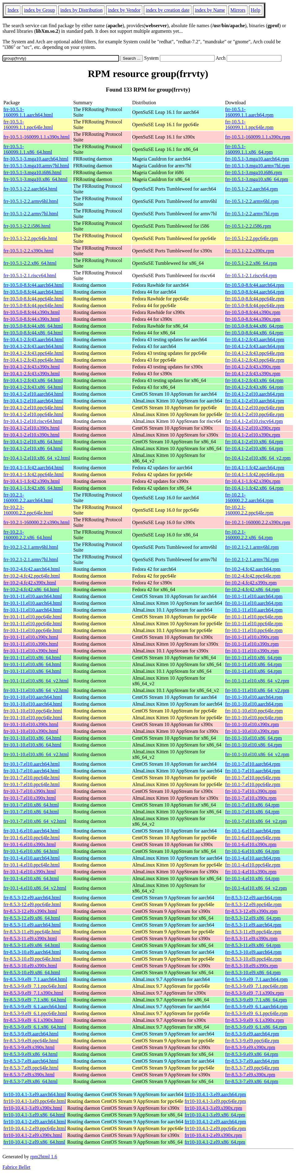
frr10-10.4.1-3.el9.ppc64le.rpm (215, 1101)
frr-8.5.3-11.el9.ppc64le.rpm (253, 931)
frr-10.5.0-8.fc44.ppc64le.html (33, 298)
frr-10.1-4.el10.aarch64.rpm (252, 858)
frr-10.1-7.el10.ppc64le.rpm (252, 777)
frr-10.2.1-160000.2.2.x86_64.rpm (249, 534)
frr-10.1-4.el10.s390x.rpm (251, 871)
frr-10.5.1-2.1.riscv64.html (29, 275)
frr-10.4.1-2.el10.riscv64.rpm (254, 421)
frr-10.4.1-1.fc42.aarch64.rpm (254, 467)
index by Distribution (81, 10)
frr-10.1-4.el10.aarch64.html (31, 858)
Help (255, 10)
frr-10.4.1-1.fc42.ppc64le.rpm (254, 474)
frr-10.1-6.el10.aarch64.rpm (252, 830)
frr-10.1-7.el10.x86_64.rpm (252, 804)
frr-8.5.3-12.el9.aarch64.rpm (253, 897)
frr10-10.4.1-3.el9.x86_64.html (34, 1114)
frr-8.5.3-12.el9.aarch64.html (32, 897)
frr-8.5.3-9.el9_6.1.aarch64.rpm (256, 1006)
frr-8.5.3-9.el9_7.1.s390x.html (33, 993)
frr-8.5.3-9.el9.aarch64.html (30, 1033)
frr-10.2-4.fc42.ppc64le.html (31, 576)
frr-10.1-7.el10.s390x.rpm (251, 791)
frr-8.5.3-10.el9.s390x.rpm (251, 965)
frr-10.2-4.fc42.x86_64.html (31, 589)
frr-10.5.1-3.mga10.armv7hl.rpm (257, 165)
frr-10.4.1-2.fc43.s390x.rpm (253, 366)
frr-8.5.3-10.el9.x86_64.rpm (253, 972)
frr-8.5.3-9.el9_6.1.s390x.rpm (254, 1020)
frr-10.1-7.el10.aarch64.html (31, 764)
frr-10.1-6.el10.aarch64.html (31, 830)
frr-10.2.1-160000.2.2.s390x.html (36, 522)
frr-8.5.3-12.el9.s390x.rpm (251, 911)
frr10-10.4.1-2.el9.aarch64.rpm (215, 1121)
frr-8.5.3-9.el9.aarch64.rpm (252, 1033)
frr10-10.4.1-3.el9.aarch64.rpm (215, 1094)
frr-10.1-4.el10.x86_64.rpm (252, 878)
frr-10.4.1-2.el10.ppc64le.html (33, 407)
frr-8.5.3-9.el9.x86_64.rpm (251, 1054)
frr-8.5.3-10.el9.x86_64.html (31, 972)
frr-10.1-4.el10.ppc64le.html (31, 864)
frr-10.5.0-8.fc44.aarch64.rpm (254, 285)
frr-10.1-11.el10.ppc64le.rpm (254, 616)
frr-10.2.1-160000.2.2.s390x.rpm (257, 522)
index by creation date (168, 10)
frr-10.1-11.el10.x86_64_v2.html (36, 680)
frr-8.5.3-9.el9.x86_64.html (30, 1054)
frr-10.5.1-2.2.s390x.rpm (249, 250)
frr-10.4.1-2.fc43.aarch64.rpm (254, 339)
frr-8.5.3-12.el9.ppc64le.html (32, 904)
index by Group (39, 10)
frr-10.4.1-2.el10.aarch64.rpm (254, 394)
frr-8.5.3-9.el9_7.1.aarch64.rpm (256, 979)
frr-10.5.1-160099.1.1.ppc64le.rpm (249, 124)
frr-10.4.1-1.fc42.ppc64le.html (33, 474)
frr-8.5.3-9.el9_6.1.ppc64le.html (35, 1013)
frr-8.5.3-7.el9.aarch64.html (30, 1061)
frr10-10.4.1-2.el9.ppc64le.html (34, 1128)
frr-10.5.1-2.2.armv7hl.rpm (252, 213)
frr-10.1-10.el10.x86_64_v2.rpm (257, 754)
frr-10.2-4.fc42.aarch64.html (31, 569)
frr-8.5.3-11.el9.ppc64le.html (32, 931)
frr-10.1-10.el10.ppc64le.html (32, 710)
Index (13, 10)
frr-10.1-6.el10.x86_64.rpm (252, 851)
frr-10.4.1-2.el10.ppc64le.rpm (254, 407)
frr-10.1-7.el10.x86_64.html (31, 804)
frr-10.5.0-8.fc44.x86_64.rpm (254, 326)
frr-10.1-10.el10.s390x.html (30, 724)
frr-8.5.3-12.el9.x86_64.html (31, 918)
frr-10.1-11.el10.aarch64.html (32, 596)
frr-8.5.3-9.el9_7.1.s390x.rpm (254, 993)
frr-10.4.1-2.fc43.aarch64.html (33, 339)
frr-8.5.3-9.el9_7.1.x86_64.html (34, 999)
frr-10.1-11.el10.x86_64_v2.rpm (257, 680)
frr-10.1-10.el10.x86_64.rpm (253, 738)
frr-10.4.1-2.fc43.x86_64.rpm (254, 380)
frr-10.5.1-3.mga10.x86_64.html (35, 179)
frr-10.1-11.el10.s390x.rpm (252, 637)
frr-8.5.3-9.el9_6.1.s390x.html (33, 1020)
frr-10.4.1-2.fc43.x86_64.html (33, 380)
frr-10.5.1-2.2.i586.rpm (248, 226)
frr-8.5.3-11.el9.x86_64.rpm (253, 945)
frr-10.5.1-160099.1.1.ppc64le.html (28, 124)
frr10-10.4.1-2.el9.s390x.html (32, 1135)
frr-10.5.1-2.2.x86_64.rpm (251, 263)
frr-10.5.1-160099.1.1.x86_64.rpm (249, 149)
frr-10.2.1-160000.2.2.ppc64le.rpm (249, 510)
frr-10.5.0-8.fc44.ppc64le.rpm (254, 298)
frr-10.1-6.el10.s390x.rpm (251, 844)
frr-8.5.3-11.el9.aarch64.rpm (253, 925)
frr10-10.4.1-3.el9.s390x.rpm (213, 1108)
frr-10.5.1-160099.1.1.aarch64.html (28, 112)
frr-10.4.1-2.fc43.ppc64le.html (33, 353)
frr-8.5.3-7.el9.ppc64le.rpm (252, 1067)
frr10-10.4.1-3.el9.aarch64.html (34, 1094)
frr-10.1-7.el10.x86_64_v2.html (34, 821)
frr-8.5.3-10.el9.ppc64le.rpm (253, 959)
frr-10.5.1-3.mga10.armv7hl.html (36, 165)
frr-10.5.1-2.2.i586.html (26, 226)
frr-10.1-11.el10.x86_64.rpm (253, 657)
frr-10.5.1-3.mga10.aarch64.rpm (257, 158)
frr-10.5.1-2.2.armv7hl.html (30, 213)
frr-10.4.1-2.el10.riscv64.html (32, 421)
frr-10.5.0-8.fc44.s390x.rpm (253, 312)
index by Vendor (124, 10)
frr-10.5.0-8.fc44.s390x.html (31, 312)
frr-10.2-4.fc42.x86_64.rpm (252, 589)
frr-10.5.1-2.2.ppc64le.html (30, 238)
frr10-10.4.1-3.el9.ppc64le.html (34, 1101)
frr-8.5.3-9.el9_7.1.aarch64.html (35, 979)
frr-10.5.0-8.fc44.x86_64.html (33, 326)
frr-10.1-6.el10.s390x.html (29, 844)
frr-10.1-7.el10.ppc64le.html (31, 777)
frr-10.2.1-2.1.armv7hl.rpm (252, 559)
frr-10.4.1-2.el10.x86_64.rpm (254, 441)
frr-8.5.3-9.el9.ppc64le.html (30, 1040)
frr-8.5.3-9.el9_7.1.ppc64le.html (35, 986)
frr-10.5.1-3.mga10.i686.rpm (253, 172)
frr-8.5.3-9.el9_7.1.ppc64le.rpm (256, 986)
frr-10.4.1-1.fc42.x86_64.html (33, 488)
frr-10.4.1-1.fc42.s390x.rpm (253, 481)
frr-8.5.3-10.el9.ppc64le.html (32, 959)
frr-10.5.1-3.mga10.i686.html (32, 172)
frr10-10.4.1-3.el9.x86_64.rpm (215, 1114)
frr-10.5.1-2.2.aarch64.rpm (251, 189)
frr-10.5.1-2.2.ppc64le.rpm (251, 238)
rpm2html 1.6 (43, 1156)
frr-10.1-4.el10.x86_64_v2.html (34, 888)
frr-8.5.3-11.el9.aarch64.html (32, 925)
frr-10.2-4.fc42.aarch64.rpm (253, 569)
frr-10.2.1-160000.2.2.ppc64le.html (28, 510)
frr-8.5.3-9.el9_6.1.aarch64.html (35, 1006)
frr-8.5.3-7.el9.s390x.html (28, 1074)
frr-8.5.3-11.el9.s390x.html (30, 938)
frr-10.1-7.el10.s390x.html (29, 791)
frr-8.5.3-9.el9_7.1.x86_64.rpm (256, 999)
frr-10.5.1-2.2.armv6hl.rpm (252, 201)
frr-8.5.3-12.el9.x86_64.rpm (253, 918)
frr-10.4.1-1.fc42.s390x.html (31, 481)
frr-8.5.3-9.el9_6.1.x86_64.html (34, 1027)
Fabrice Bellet (16, 1167)
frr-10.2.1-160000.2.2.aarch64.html (28, 497)
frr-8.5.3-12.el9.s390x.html (30, 911)
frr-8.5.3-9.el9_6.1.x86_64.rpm (256, 1027)
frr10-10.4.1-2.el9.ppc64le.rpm (215, 1128)
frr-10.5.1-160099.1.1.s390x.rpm (257, 137)
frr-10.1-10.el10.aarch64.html (32, 697)
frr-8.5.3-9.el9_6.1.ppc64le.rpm (256, 1013)
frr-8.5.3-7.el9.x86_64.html (30, 1081)
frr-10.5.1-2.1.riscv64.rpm (251, 275)
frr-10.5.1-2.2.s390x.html (28, 250)
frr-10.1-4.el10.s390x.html (29, 871)
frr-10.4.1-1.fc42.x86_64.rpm (254, 488)
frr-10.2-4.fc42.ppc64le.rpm (253, 576)
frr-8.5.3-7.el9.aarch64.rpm (252, 1061)
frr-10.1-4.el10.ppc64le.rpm (252, 864)
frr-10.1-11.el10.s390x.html (30, 637)
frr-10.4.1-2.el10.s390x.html (31, 428)
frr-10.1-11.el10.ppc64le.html (32, 616)
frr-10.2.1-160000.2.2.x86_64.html (27, 534)
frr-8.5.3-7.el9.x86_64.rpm (251, 1081)
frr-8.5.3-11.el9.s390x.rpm (251, 938)
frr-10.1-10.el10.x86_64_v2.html (36, 754)
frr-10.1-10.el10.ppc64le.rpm (254, 710)
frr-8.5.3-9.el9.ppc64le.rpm (252, 1040)
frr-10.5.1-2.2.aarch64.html (30, 189)
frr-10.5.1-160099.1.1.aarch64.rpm (249, 112)
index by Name (210, 10)
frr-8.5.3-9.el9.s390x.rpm (250, 1047)
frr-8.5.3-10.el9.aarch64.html (32, 952)
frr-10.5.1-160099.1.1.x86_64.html (27, 149)
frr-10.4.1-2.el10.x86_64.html (32, 441)
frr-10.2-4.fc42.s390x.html (29, 582)
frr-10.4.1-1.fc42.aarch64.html (33, 467)
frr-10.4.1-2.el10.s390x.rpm (252, 428)
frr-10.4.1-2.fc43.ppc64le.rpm (254, 353)
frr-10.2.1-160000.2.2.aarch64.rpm (249, 497)
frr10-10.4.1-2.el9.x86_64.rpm (215, 1142)
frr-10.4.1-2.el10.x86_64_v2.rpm (258, 458)
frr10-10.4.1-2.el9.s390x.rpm (213, 1135)
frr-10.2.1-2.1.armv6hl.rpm (252, 547)
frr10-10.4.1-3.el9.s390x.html (32, 1108)
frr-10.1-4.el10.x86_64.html (31, 878)
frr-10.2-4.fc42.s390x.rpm (251, 582)
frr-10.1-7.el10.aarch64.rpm (252, 764)
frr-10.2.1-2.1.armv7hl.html (30, 559)
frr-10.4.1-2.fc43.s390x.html (31, 366)
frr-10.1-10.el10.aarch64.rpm (254, 697)
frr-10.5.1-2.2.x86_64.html (30, 263)
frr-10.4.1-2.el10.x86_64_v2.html (36, 458)
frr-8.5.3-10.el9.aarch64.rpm (253, 952)
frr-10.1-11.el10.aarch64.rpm (254, 596)
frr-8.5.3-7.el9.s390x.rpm (250, 1074)
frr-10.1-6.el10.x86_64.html (31, 851)
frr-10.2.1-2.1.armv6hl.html (30, 547)
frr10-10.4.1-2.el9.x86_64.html (34, 1142)
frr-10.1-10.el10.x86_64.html (32, 738)
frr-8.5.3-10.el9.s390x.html (30, 965)
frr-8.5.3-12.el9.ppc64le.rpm (253, 904)
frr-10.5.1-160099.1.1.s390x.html (36, 137)
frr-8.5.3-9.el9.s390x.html (28, 1047)
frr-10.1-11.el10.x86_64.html (32, 657)
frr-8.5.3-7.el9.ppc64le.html (30, 1067)
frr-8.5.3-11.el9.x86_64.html (31, 945)
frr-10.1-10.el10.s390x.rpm (252, 724)
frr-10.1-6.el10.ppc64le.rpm (252, 837)
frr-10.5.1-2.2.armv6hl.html (30, 201)
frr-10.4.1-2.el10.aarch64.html (33, 394)
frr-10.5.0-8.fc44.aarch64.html (33, 285)
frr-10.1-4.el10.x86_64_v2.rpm (256, 888)
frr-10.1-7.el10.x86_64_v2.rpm (256, 821)
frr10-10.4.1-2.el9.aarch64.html (34, 1121)
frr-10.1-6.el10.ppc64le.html (31, 837)
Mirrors (238, 10)
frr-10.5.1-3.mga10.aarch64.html (35, 158)
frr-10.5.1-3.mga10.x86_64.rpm (256, 179)
